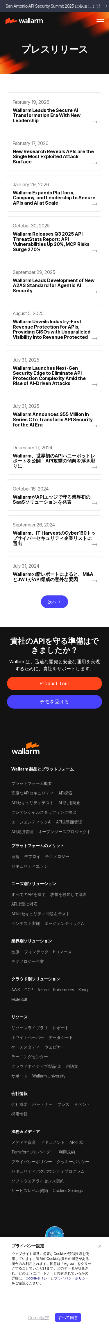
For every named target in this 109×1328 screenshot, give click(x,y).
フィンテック (36, 951)
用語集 (72, 1066)
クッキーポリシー (73, 1161)
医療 (15, 951)
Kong (83, 989)
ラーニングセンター (29, 1056)
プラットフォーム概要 (31, 783)
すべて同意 (68, 1317)
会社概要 (19, 1104)
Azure (43, 989)
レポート (61, 1027)
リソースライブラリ (29, 1027)
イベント (82, 1104)
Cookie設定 (38, 1317)
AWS (15, 989)
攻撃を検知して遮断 (68, 894)
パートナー (42, 1104)
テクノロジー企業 (27, 961)
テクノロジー (57, 856)
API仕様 (76, 1142)
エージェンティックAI (31, 821)
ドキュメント (52, 1142)
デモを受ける (54, 701)
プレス (63, 1104)
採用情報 (19, 1113)
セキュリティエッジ (29, 866)
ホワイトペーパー (27, 1037)
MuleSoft (19, 999)
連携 (15, 856)
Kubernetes (63, 989)
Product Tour (54, 683)
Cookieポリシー (38, 1278)
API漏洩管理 (22, 831)
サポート (19, 1075)
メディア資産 (23, 1142)
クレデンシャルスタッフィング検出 (43, 812)
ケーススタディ (25, 1046)
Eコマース (62, 951)
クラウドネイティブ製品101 (36, 1066)
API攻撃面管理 (69, 821)
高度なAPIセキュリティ (32, 792)
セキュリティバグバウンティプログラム (48, 1171)
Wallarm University (48, 1075)
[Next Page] (55, 602)
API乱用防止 (69, 802)
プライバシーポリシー (71, 1278)
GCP (28, 989)
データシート (61, 1037)
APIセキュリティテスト (32, 802)
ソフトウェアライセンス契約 (37, 1180)
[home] (27, 22)
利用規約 (67, 1151)
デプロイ (32, 856)
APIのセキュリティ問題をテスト (40, 913)
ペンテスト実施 (25, 923)
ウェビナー (54, 1046)
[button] (100, 21)
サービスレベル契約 (29, 1190)
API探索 (65, 792)
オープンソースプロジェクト (64, 831)
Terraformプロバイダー (32, 1151)
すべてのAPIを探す (28, 894)
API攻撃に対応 (24, 904)
